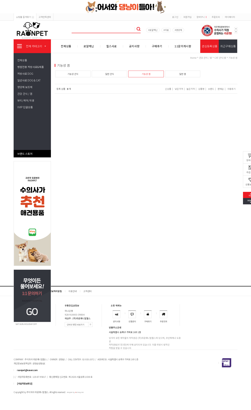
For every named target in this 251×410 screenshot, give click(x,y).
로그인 (175, 16)
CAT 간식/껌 (220, 57)
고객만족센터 (45, 16)
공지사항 (134, 46)
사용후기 (231, 88)
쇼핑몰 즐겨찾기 (25, 16)
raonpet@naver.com (27, 370)
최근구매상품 (228, 46)
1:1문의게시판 (183, 46)
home (193, 57)
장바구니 (202, 16)
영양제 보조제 (24, 87)
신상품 (168, 88)
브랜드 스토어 (24, 154)
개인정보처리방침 (53, 291)
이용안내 (72, 291)
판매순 (221, 88)
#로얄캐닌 (153, 29)
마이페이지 (230, 16)
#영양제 (178, 29)
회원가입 (187, 16)
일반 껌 (182, 73)
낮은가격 (179, 88)
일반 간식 (109, 73)
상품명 (201, 88)
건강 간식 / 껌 (24, 94)
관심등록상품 (209, 46)
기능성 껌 (233, 57)
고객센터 (87, 291)
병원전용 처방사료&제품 (30, 67)
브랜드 (211, 88)
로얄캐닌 (89, 46)
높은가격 (190, 88)
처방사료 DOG (25, 73)
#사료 (166, 29)
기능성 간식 (73, 73)
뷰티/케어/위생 (25, 100)
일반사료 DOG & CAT (29, 80)
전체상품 (66, 46)
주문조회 (216, 16)
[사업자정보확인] (24, 383)
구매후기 (157, 46)
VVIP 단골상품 (25, 107)
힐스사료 (111, 46)
